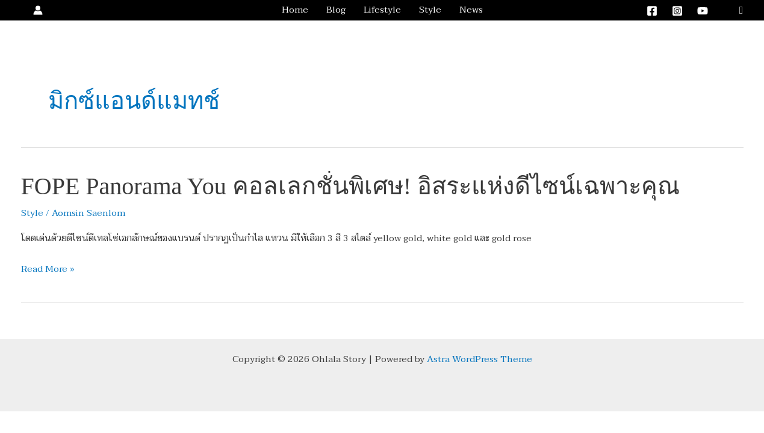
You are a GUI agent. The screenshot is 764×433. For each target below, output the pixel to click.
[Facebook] (652, 10)
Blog (336, 9)
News (471, 9)
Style (430, 9)
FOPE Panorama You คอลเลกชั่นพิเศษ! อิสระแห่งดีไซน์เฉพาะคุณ (350, 186)
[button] (741, 10)
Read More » (48, 269)
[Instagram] (677, 10)
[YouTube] (702, 10)
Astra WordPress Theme (479, 359)
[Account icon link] (38, 10)
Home (295, 9)
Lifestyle (382, 9)
